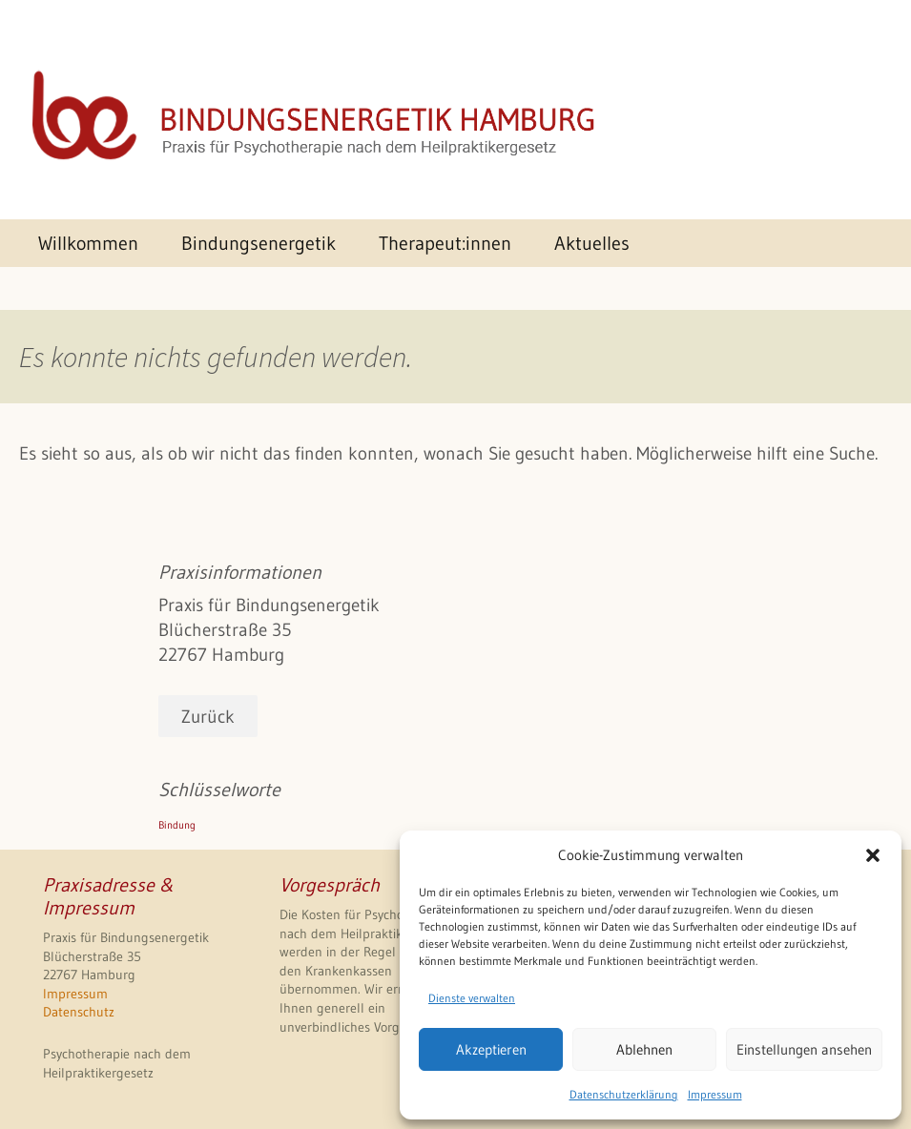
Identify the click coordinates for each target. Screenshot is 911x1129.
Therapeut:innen (445, 243)
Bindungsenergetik (258, 243)
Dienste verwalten (471, 998)
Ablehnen (644, 1049)
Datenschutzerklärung (623, 1094)
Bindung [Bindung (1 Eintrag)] (177, 825)
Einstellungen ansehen (804, 1049)
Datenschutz (78, 1011)
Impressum (715, 1094)
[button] (872, 855)
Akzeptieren (491, 1049)
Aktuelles (592, 243)
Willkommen (88, 243)
